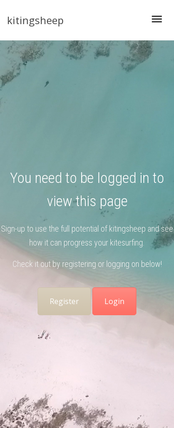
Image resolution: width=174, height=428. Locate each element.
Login (114, 301)
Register (64, 301)
